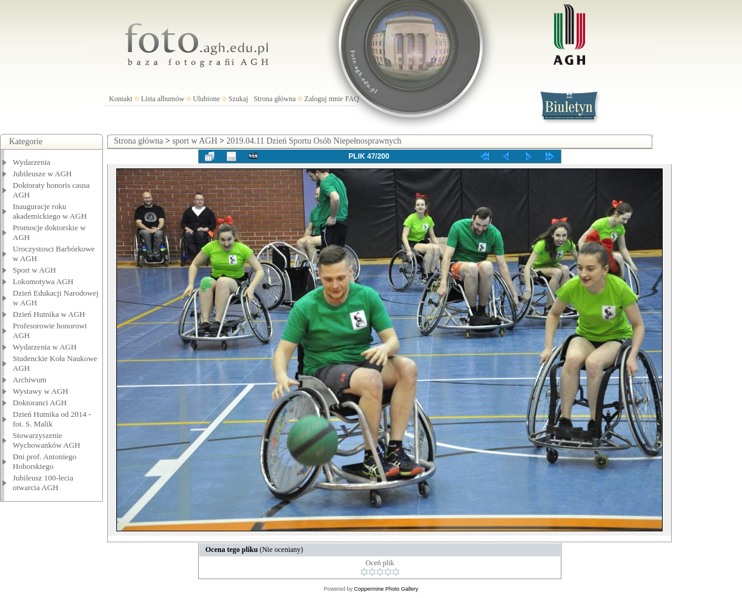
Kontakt (121, 99)
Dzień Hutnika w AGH (49, 314)
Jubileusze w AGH (42, 173)
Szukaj (238, 99)
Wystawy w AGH (40, 391)
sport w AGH (194, 140)
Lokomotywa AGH (43, 281)
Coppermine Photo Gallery (386, 589)
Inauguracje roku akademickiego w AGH (50, 211)
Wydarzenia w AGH (44, 346)
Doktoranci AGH (40, 402)
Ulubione (206, 99)
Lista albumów (163, 99)
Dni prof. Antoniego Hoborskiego (44, 461)
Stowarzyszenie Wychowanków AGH (47, 440)
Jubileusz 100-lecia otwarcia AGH (43, 482)
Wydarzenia (31, 162)
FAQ (352, 99)
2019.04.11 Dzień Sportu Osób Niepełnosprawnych (314, 140)
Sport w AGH (34, 269)
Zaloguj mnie (323, 99)
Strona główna (275, 99)
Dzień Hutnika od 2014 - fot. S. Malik (52, 419)
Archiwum (30, 379)
